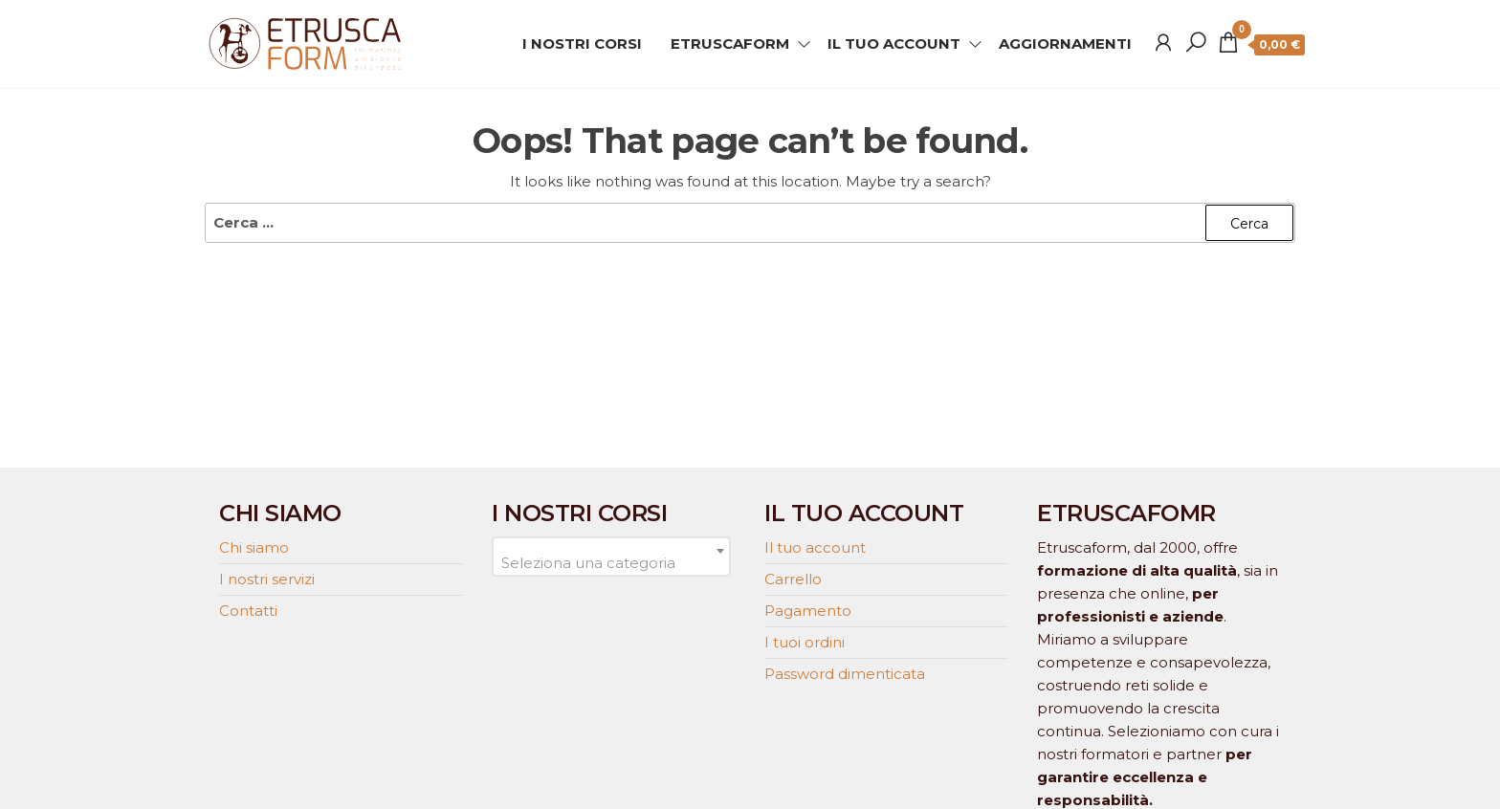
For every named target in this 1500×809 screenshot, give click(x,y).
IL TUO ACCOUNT (893, 43)
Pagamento (807, 610)
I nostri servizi (267, 579)
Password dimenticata (844, 674)
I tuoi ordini (804, 642)
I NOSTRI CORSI (582, 43)
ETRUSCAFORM (730, 43)
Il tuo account (815, 547)
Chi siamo (254, 547)
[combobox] (611, 556)
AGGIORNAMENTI (1065, 43)
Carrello (793, 579)
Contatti (248, 610)
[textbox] (611, 563)
